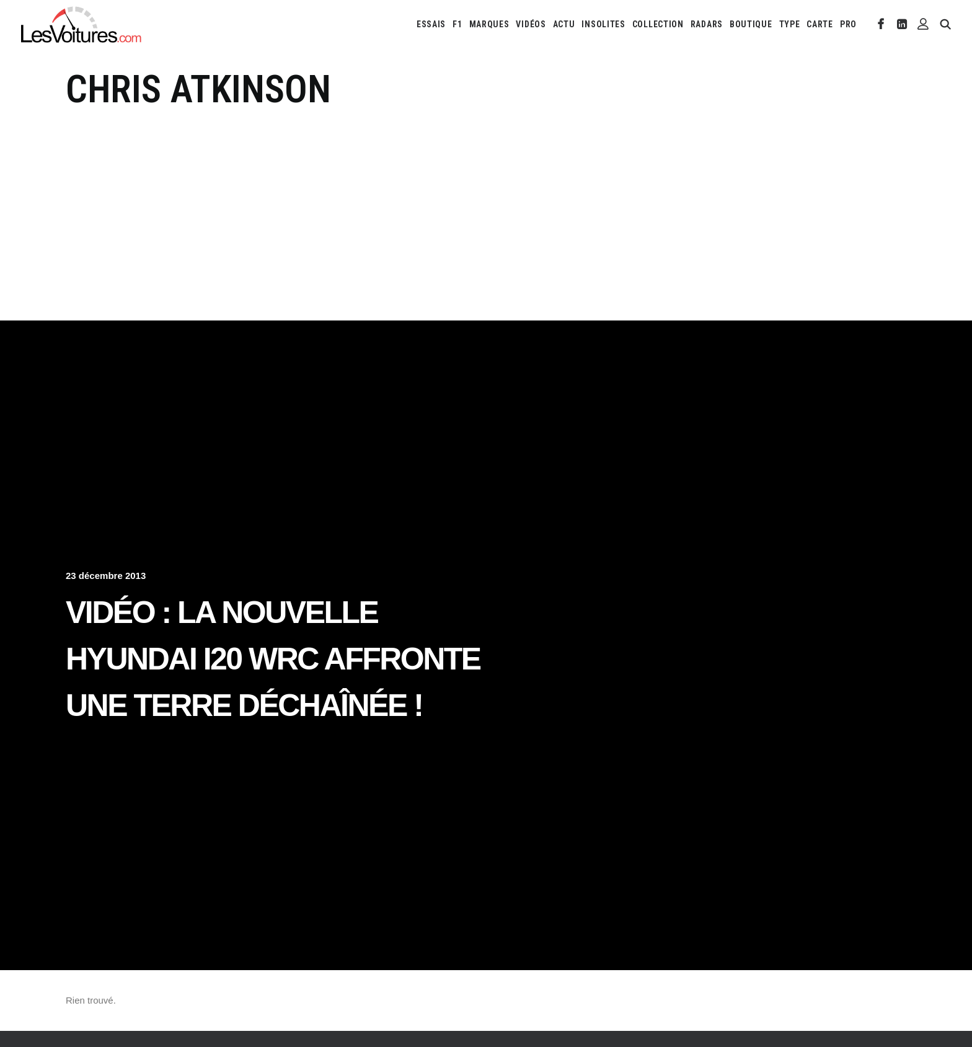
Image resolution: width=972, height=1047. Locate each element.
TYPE (789, 24)
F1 (457, 24)
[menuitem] (431, 24)
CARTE (819, 24)
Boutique (751, 24)
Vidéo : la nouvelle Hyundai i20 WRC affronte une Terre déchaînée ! (273, 659)
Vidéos (531, 24)
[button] (881, 24)
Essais (431, 24)
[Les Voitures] (81, 24)
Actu (564, 24)
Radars (707, 24)
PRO (848, 24)
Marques (489, 24)
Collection (658, 24)
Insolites (603, 24)
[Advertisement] (486, 205)
